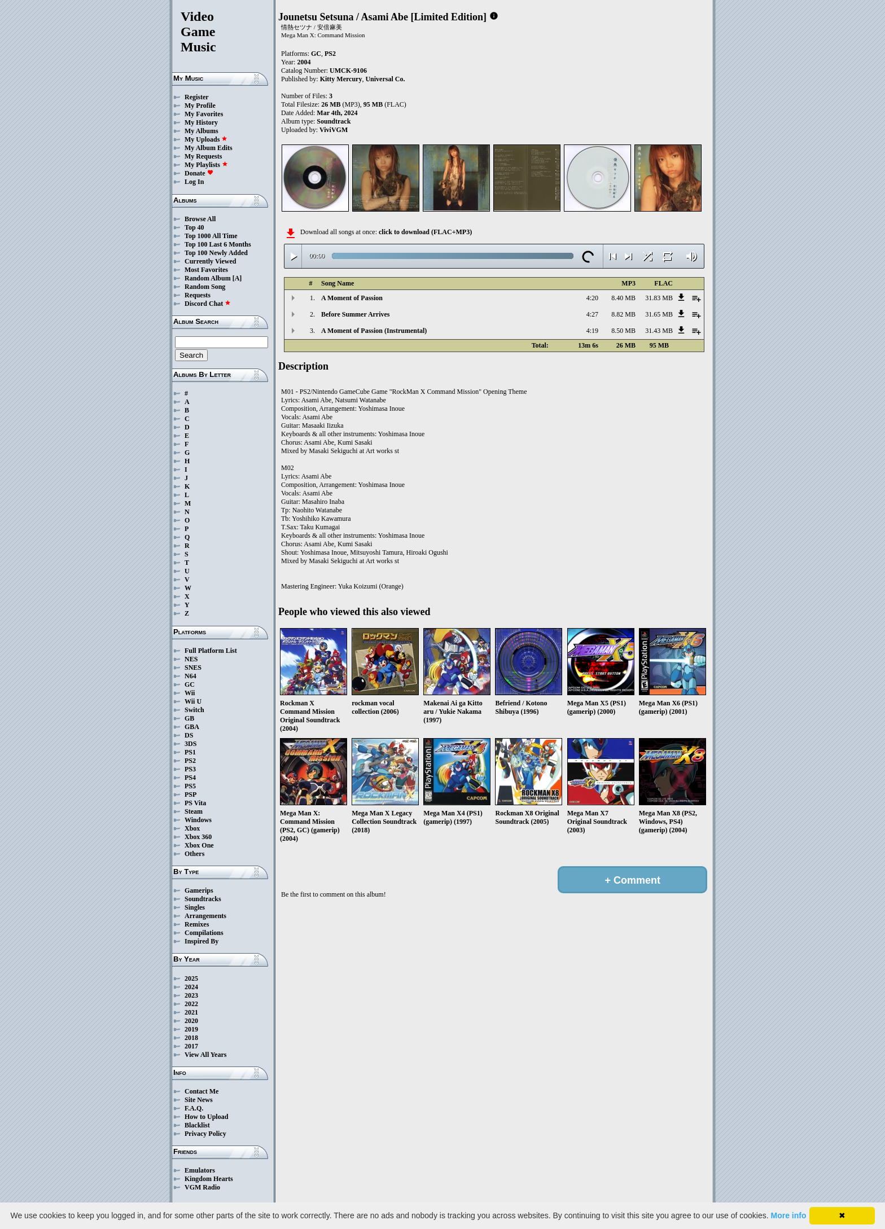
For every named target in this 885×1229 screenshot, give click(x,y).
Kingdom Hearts (209, 1179)
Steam (194, 811)
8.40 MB (623, 298)
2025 (191, 978)
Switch (194, 710)
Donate (199, 173)
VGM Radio (202, 1187)
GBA (192, 727)
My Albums (201, 131)
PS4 (190, 778)
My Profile (200, 105)
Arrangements (205, 916)
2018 (191, 1038)
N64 (190, 676)
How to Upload (206, 1117)
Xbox (192, 828)
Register (197, 97)
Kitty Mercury (341, 79)
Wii (190, 693)
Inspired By (201, 941)
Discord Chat (208, 304)
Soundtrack (334, 121)
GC (190, 684)
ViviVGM (333, 130)
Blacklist (197, 1125)
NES (191, 659)
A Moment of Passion (352, 298)
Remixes (197, 924)
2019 (191, 1029)
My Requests (203, 156)
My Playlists (206, 165)
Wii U (193, 701)
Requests (198, 295)
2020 (191, 1021)
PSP (190, 794)
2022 (191, 1004)
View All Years (205, 1055)
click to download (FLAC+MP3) (425, 232)
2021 (191, 1012)
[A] (237, 278)
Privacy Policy (205, 1134)
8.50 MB (623, 331)
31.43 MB (659, 331)
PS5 (190, 786)
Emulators (200, 1170)
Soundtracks (203, 899)
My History (201, 122)
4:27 (592, 314)
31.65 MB (659, 314)
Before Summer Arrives (355, 314)
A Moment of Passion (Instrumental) (374, 331)
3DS (190, 744)
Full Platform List (211, 651)
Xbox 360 (198, 837)
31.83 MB (659, 298)
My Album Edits (209, 148)
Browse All (200, 219)
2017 (191, 1046)
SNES (193, 667)
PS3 (190, 769)
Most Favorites (206, 270)
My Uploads (206, 139)
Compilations (204, 933)
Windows (198, 820)
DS (189, 735)
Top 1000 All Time (211, 236)
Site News (199, 1100)
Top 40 (194, 227)
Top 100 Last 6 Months (218, 244)
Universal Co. (385, 79)
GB (189, 718)
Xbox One (199, 845)
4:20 (592, 298)
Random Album (208, 278)
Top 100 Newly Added (216, 253)
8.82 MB (623, 314)
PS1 (190, 752)
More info (789, 1215)
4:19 (592, 331)
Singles (195, 907)
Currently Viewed (210, 261)
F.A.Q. (194, 1108)
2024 (191, 987)
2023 (191, 995)
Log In (194, 182)
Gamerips (199, 890)
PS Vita (195, 803)
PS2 (190, 761)
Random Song (205, 287)
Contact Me (201, 1091)
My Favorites (204, 114)
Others (194, 854)
